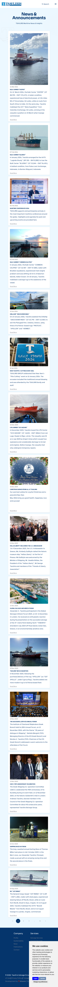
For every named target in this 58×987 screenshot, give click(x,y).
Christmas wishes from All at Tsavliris (23, 489)
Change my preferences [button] (40, 982)
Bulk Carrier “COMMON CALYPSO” (21, 262)
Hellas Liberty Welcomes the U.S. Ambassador (26, 546)
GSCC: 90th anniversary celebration (22, 784)
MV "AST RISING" (15, 891)
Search (45, 4)
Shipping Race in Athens (18, 846)
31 (40, 921)
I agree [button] (35, 978)
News (15, 944)
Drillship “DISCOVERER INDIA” (19, 314)
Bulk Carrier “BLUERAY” (18, 154)
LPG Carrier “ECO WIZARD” (18, 427)
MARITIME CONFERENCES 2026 (19, 208)
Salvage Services (36, 938)
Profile (16, 938)
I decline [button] (42, 978)
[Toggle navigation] (56, 4)
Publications (18, 947)
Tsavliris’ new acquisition (19, 671)
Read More (13, 119)
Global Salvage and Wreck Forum (22, 608)
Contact (16, 950)
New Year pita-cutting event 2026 (22, 371)
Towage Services (36, 941)
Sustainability (19, 941)
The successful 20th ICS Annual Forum (23, 721)
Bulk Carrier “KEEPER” (17, 89)
